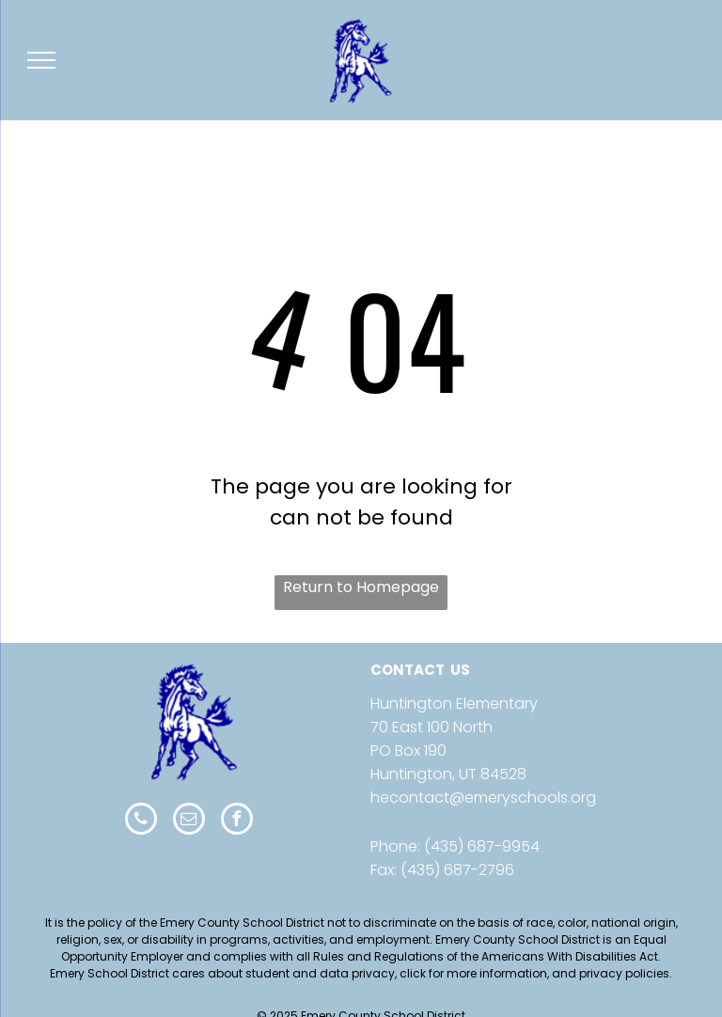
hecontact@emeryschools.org (483, 797)
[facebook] (237, 821)
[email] (189, 821)
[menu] (41, 60)
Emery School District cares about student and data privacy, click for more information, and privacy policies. (361, 973)
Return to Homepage (361, 587)
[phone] (141, 821)
